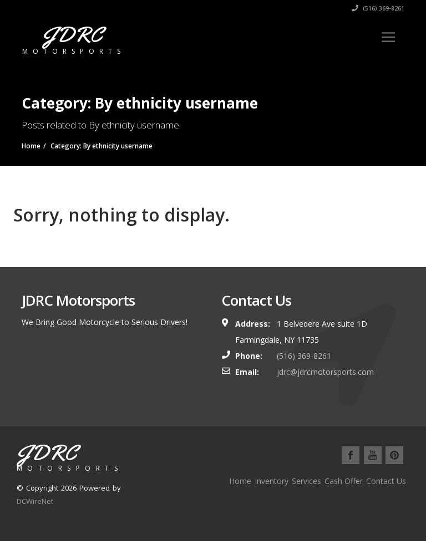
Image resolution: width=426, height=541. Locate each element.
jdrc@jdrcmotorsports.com (325, 372)
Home (240, 481)
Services (306, 481)
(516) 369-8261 (378, 8)
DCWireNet (35, 501)
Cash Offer (343, 481)
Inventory (271, 481)
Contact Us (386, 481)
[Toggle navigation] (388, 37)
